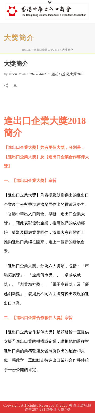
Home (26, 49)
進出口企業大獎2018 (46, 49)
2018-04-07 (37, 74)
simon (12, 74)
